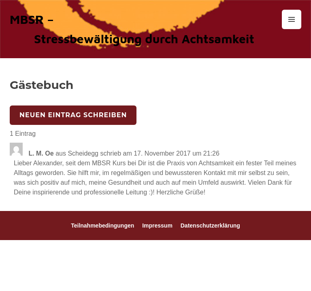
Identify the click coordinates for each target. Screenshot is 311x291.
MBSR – (32, 19)
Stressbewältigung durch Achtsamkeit (144, 39)
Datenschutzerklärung (210, 225)
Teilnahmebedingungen (102, 225)
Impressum (157, 225)
